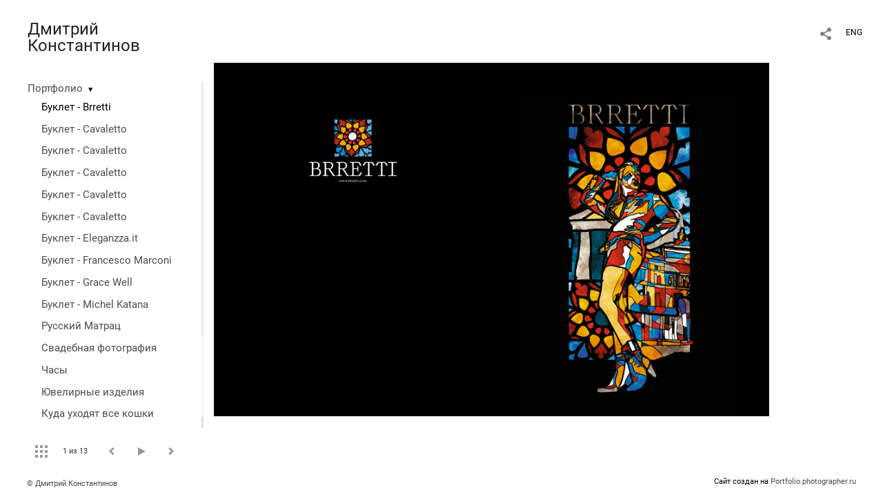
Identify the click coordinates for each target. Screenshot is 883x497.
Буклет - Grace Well (86, 282)
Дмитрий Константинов (84, 37)
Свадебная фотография (99, 348)
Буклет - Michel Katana (94, 304)
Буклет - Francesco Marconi (106, 260)
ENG (854, 32)
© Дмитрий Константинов (72, 483)
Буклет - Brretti (76, 107)
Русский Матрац (81, 326)
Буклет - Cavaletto (84, 129)
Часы (54, 370)
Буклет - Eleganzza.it (89, 238)
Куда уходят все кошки (97, 413)
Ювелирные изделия (92, 392)
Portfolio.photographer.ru (813, 481)
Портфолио (55, 88)
